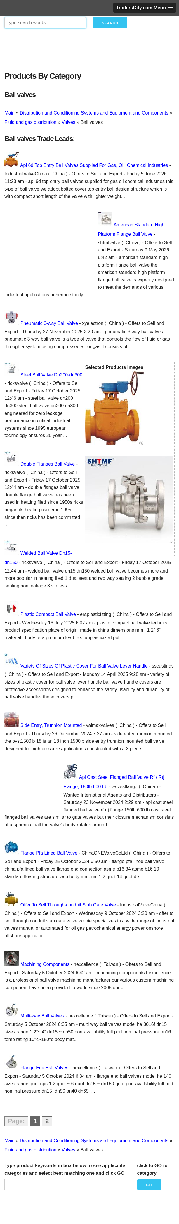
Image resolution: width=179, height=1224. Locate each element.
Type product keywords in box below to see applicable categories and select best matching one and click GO (64, 1169)
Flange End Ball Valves (44, 1067)
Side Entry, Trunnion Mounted (51, 725)
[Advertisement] (89, 48)
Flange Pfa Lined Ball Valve (48, 852)
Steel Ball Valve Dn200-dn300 (51, 374)
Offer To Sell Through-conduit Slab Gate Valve (68, 904)
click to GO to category (152, 1169)
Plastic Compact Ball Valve (48, 614)
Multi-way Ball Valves (42, 1015)
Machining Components (44, 964)
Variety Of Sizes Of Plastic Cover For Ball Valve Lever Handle (84, 665)
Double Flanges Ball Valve (47, 464)
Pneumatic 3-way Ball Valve (49, 323)
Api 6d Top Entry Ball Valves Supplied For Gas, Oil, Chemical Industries (94, 165)
